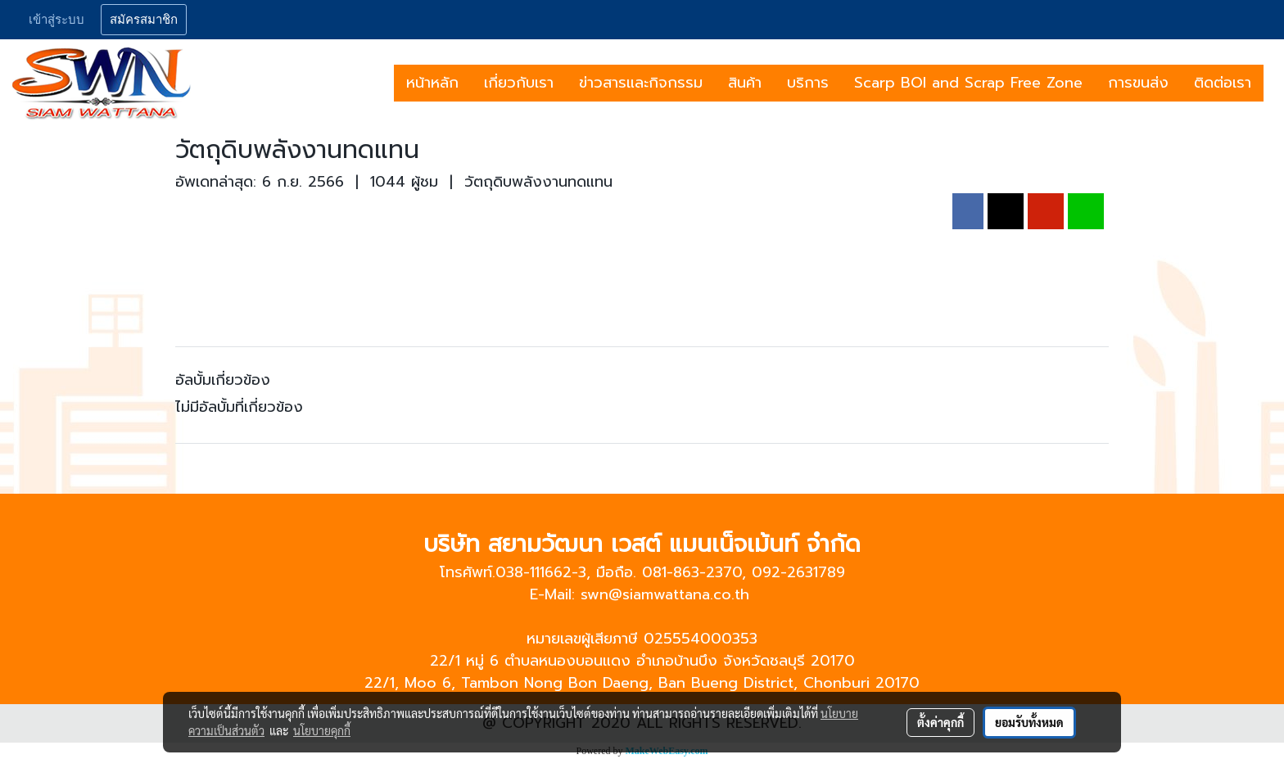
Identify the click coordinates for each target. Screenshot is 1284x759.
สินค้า (745, 82)
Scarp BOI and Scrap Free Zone (968, 82)
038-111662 (533, 572)
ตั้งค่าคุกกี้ (940, 722)
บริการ (808, 82)
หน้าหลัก (432, 82)
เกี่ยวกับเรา (519, 82)
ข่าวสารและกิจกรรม (641, 82)
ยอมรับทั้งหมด (1029, 722)
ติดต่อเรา (1222, 82)
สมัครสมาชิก (144, 19)
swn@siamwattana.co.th (665, 594)
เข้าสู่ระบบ (56, 19)
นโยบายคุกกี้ (321, 730)
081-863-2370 (692, 572)
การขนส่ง (1138, 82)
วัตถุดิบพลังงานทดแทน (538, 181)
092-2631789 (798, 572)
